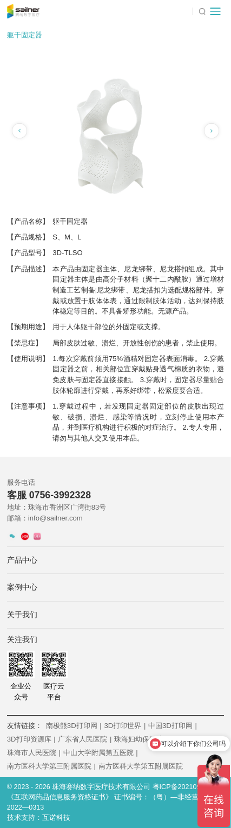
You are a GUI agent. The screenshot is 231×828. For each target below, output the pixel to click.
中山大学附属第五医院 (100, 752)
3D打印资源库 (31, 739)
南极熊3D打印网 (74, 725)
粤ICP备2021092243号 (188, 787)
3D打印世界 (125, 725)
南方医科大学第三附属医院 (51, 766)
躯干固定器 (24, 35)
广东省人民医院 (84, 739)
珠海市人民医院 (34, 752)
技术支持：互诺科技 (38, 818)
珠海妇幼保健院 (141, 739)
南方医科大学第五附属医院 (140, 766)
